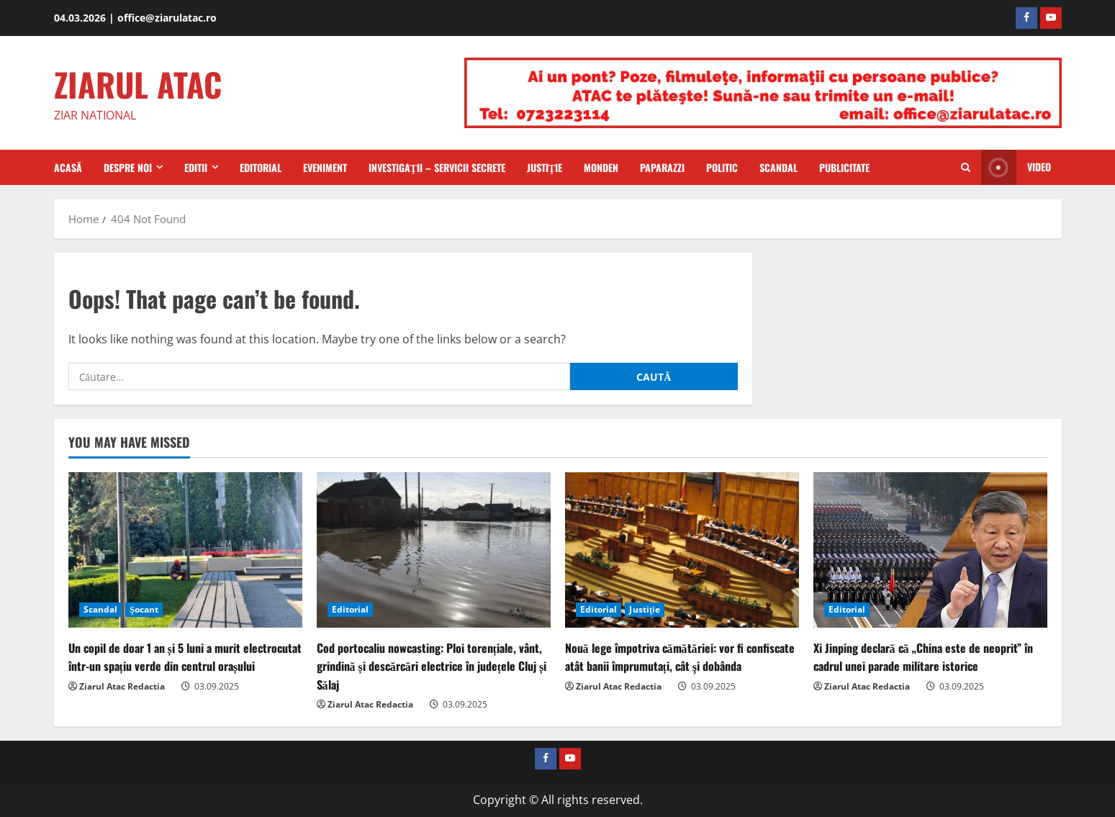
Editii (195, 167)
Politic (722, 167)
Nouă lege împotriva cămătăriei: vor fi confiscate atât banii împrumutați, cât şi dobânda (680, 656)
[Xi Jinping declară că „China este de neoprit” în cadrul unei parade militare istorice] (930, 550)
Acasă (68, 167)
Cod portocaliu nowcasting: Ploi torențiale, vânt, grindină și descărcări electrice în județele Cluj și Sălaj (432, 665)
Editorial (260, 167)
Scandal (778, 167)
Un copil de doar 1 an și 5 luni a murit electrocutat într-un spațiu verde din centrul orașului (185, 656)
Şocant (144, 609)
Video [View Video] (1016, 167)
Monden (601, 167)
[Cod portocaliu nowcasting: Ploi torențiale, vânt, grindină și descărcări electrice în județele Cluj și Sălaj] (434, 550)
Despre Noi (128, 167)
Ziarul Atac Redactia (122, 686)
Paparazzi (662, 167)
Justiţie (544, 167)
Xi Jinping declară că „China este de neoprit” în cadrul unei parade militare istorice (923, 656)
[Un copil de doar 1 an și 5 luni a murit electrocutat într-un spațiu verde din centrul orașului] (185, 550)
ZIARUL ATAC (138, 84)
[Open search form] (965, 167)
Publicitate (844, 167)
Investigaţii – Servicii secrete (437, 167)
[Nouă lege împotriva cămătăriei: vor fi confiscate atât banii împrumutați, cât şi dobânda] (682, 550)
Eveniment (325, 167)
